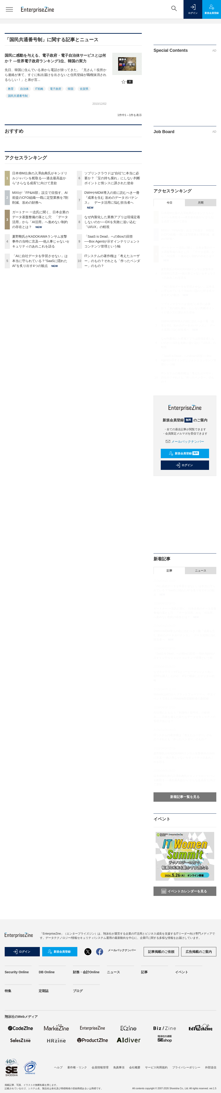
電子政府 (55, 88)
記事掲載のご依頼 (161, 952)
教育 (11, 88)
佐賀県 (84, 88)
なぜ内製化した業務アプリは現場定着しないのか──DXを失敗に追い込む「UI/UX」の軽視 (112, 222)
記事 (169, 570)
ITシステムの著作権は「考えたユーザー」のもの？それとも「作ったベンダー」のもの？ (112, 261)
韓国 (70, 88)
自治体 (24, 88)
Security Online (17, 972)
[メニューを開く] (9, 9)
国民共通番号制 (18, 95)
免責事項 (118, 1067)
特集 (8, 991)
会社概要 (134, 1067)
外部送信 (210, 1067)
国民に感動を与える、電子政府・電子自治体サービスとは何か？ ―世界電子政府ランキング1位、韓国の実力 (55, 58)
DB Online (47, 972)
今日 (169, 202)
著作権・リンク (77, 1067)
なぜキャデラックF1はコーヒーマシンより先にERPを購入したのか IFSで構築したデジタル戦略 (184, 676)
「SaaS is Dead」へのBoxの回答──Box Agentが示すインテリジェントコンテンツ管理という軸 (112, 241)
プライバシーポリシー (186, 1067)
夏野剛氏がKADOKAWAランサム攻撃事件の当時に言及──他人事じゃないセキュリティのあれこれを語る (40, 241)
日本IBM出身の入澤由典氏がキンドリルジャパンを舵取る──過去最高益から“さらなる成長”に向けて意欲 (39, 178)
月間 (200, 202)
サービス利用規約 (156, 1067)
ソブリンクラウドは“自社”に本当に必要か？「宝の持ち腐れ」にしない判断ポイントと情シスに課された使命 (112, 178)
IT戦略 (39, 88)
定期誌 (44, 991)
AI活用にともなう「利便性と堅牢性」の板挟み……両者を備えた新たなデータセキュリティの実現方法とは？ (184, 717)
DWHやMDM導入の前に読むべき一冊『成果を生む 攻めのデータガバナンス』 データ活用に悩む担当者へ (111, 197)
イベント (181, 972)
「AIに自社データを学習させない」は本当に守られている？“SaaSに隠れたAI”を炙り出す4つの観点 (40, 261)
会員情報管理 (100, 1067)
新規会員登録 (184, 453)
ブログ (78, 991)
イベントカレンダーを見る (184, 891)
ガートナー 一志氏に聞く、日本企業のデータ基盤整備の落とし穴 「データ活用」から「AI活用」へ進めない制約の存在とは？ (188, 252)
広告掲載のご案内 (199, 952)
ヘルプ (58, 1067)
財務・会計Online (86, 972)
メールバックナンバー (185, 441)
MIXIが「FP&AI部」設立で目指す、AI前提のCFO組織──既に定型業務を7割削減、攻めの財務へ (40, 197)
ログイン (184, 465)
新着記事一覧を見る (185, 797)
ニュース (200, 570)
